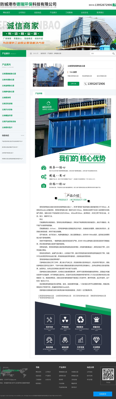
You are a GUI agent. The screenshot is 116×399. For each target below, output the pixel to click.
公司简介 (22, 12)
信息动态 (37, 12)
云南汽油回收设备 (9, 121)
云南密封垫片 (7, 127)
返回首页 (43, 53)
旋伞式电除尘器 (101, 76)
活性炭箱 (74, 379)
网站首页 (6, 12)
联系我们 (100, 12)
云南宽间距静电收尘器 (63, 296)
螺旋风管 (74, 383)
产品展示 (53, 12)
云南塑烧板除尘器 (9, 74)
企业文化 (84, 12)
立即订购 (73, 83)
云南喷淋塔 (6, 98)
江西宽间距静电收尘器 (46, 296)
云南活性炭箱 (7, 104)
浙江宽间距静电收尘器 (81, 296)
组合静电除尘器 (87, 76)
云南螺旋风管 (7, 115)
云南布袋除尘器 (8, 80)
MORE (22, 135)
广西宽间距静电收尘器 (46, 298)
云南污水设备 (7, 110)
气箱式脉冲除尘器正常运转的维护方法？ (12, 141)
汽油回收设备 (63, 387)
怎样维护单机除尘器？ (8, 153)
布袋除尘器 (75, 372)
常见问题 (89, 379)
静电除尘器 (57, 53)
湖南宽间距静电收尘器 (98, 296)
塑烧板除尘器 (63, 372)
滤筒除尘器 (62, 375)
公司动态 (89, 372)
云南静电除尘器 (8, 92)
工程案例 (69, 12)
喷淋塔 (61, 379)
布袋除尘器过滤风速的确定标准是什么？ (12, 158)
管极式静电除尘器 (73, 76)
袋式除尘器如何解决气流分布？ (10, 147)
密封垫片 (74, 387)
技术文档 (89, 375)
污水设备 (61, 383)
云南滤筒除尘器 (8, 86)
